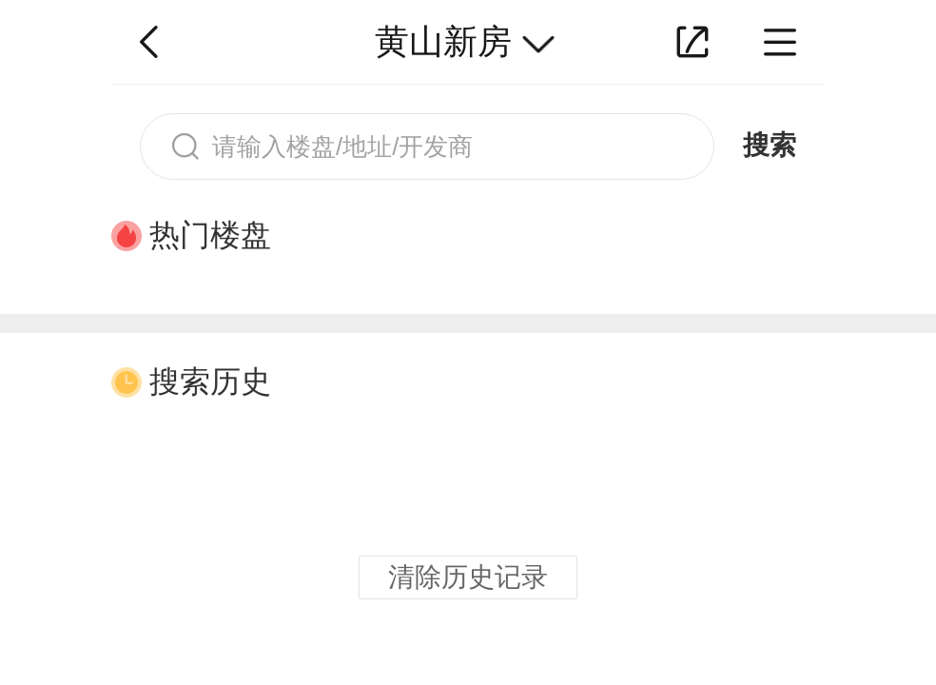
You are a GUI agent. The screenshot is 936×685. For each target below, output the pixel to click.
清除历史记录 (468, 577)
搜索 (769, 145)
